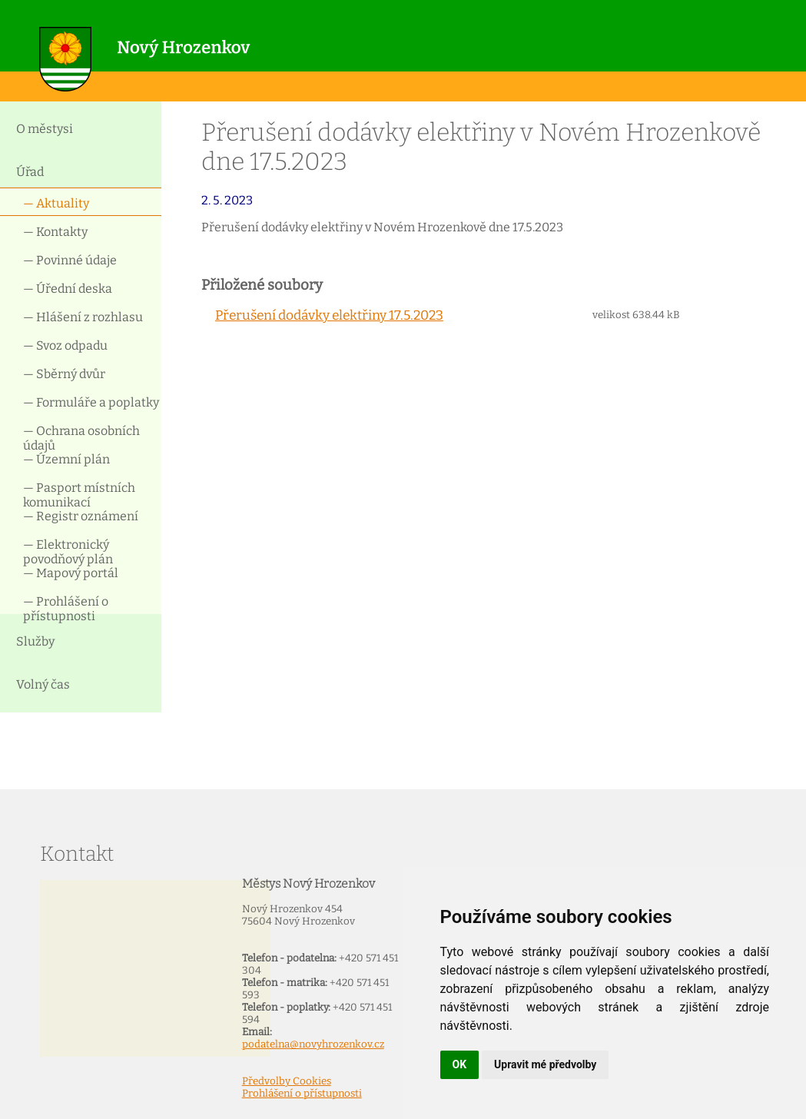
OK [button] (460, 1064)
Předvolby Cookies (286, 1081)
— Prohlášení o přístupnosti (65, 607)
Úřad (30, 171)
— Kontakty (55, 231)
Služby (35, 641)
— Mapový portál (70, 573)
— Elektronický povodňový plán (68, 550)
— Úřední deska (67, 288)
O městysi (44, 128)
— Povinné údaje (70, 260)
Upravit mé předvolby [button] (545, 1064)
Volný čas (43, 684)
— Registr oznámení (80, 516)
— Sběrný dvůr (64, 374)
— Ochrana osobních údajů (81, 436)
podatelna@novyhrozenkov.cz (313, 1044)
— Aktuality (56, 203)
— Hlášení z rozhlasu (83, 317)
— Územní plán (66, 459)
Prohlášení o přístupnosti (302, 1093)
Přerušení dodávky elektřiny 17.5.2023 (329, 315)
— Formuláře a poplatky (91, 402)
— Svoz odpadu (65, 345)
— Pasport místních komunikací (79, 493)
